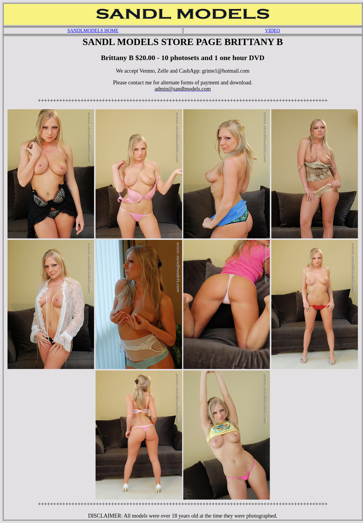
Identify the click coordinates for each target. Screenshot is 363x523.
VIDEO (272, 30)
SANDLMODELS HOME (92, 30)
